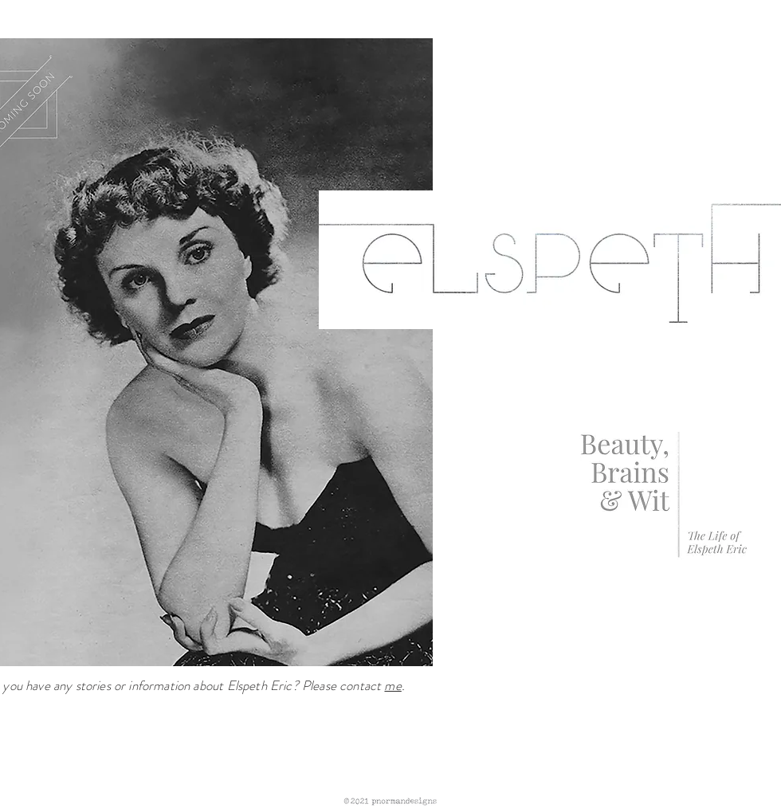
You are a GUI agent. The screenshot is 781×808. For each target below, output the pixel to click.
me (392, 685)
